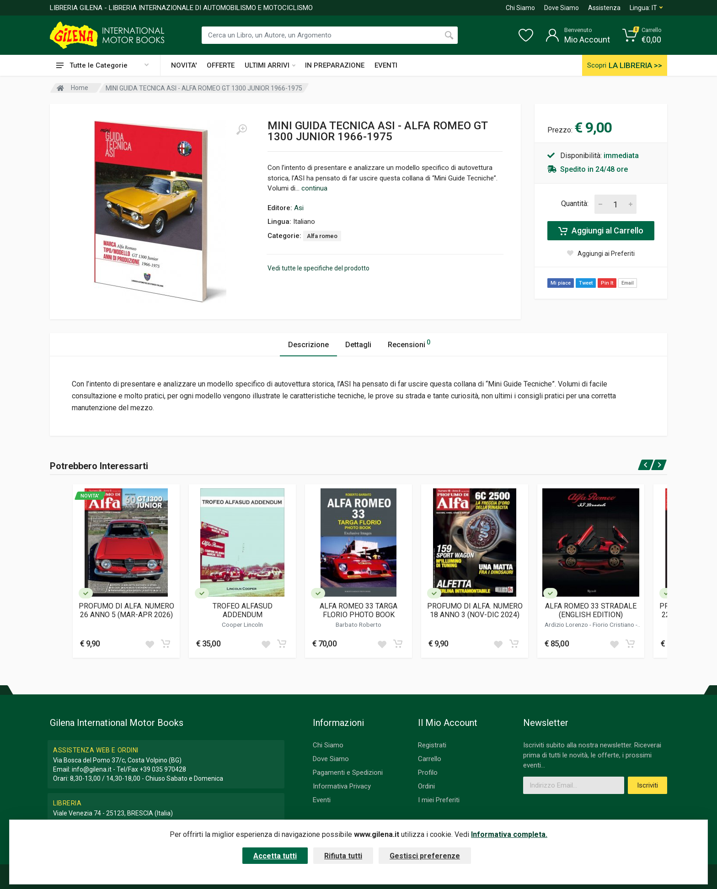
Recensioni (409, 343)
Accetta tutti (275, 856)
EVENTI (386, 65)
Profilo (428, 772)
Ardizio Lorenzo (567, 624)
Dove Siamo (561, 8)
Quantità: (575, 203)
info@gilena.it (92, 769)
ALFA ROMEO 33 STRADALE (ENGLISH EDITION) (591, 610)
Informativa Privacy (342, 786)
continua (314, 188)
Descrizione (308, 344)
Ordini (426, 786)
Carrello (429, 759)
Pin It (607, 283)
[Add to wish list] (149, 643)
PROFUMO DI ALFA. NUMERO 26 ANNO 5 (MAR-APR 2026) (126, 610)
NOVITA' (184, 65)
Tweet (586, 283)
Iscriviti (647, 785)
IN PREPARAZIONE (334, 65)
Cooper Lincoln (242, 624)
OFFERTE (221, 65)
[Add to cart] (165, 643)
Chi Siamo (520, 8)
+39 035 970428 (162, 769)
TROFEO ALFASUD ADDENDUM (243, 610)
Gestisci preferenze (425, 856)
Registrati (432, 745)
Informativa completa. (509, 834)
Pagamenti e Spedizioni (348, 772)
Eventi (322, 800)
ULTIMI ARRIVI (270, 65)
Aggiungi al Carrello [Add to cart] (600, 231)
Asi (299, 208)
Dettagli (358, 344)
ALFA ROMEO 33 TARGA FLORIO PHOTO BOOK (358, 610)
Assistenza (604, 8)
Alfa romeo (322, 236)
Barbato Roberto (358, 624)
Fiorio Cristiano (614, 624)
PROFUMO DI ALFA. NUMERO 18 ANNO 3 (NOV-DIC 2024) (475, 610)
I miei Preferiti (439, 800)
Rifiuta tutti (343, 856)
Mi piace (561, 283)
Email (627, 283)
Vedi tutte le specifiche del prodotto (318, 268)
